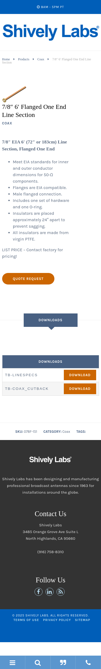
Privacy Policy (57, 620)
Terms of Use (26, 620)
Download (80, 375)
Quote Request (28, 279)
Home (6, 59)
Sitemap (82, 620)
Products (23, 59)
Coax (40, 59)
